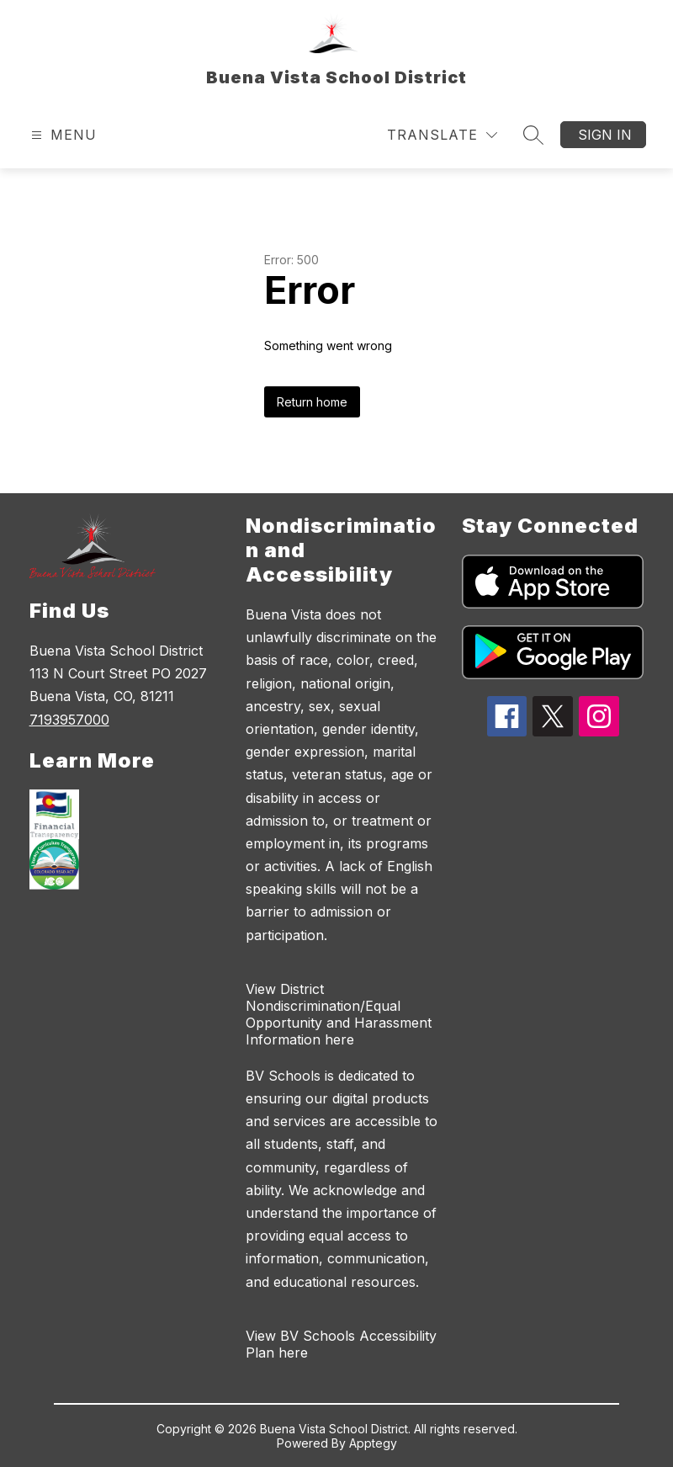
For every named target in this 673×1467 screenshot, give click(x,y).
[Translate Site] (442, 135)
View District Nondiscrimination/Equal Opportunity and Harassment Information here (339, 1014)
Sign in (605, 134)
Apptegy (373, 1443)
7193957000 (69, 719)
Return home (312, 402)
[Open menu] (62, 135)
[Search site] (533, 135)
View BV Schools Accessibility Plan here (341, 1344)
